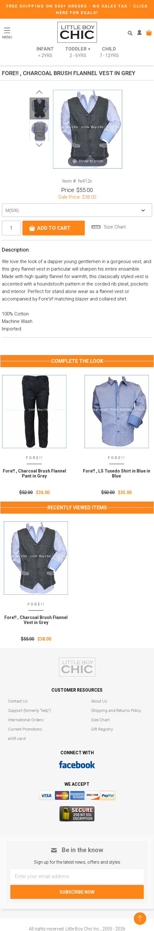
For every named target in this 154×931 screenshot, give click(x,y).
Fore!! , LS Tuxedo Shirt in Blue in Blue (118, 473)
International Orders (26, 719)
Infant (45, 52)
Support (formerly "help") (29, 710)
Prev (39, 92)
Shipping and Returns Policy (116, 710)
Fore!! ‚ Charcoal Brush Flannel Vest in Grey (36, 620)
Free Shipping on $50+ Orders (47, 6)
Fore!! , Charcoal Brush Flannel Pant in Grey (36, 473)
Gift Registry (102, 729)
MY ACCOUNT (140, 33)
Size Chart (100, 719)
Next (39, 144)
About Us (99, 701)
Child (109, 52)
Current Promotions (25, 729)
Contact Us (18, 701)
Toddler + (77, 52)
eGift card (17, 738)
